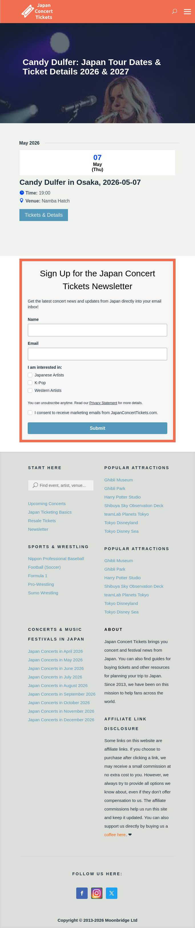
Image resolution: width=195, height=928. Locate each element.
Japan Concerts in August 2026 (57, 685)
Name (33, 319)
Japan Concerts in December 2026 (61, 719)
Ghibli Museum (118, 479)
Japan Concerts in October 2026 (59, 702)
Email (33, 343)
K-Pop (40, 382)
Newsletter (38, 529)
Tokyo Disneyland (121, 522)
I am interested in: (45, 367)
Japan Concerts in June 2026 (56, 668)
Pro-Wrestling (41, 584)
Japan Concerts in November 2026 (61, 711)
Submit (97, 428)
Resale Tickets (42, 520)
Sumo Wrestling (43, 592)
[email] (97, 354)
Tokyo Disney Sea (121, 531)
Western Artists (48, 390)
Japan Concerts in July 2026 (55, 676)
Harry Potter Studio (122, 497)
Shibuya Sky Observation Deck (133, 505)
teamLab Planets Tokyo (126, 514)
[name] (97, 330)
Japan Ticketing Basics (50, 512)
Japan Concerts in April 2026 (55, 651)
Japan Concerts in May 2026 (55, 659)
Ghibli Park (114, 488)
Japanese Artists (49, 375)
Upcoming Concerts (47, 503)
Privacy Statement (103, 403)
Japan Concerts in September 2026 (61, 694)
